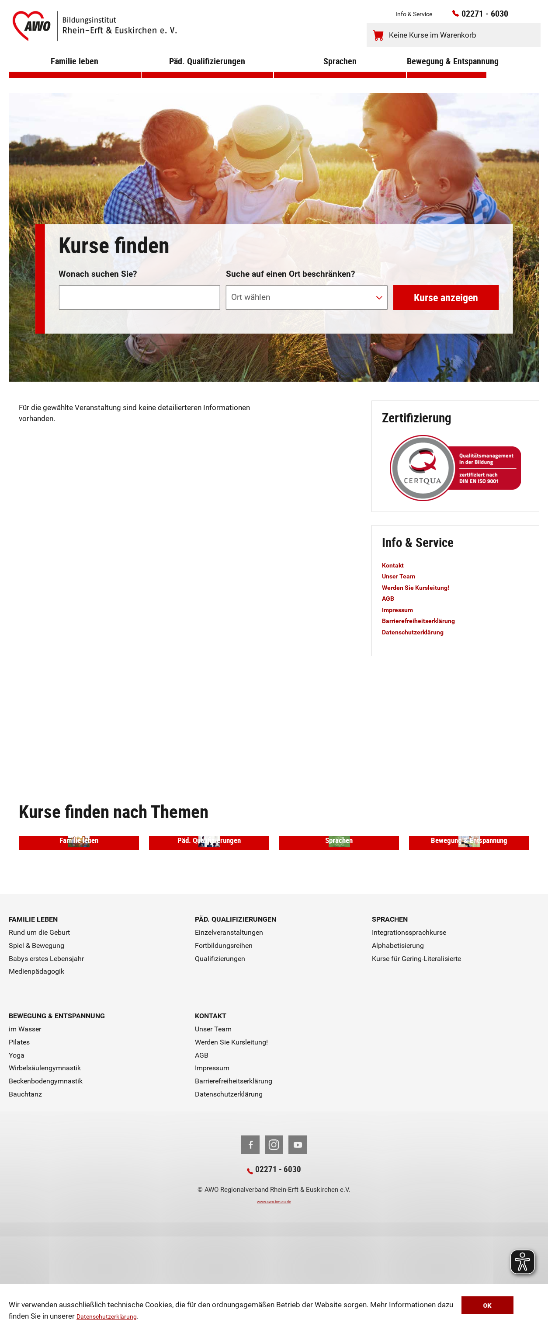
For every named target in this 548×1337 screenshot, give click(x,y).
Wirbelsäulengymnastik (45, 1166)
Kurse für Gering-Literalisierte (416, 1056)
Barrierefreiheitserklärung (425, 620)
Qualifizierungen (220, 1056)
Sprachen (340, 74)
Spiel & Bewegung (36, 1043)
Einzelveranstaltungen (229, 1030)
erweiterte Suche (460, 244)
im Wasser (25, 1127)
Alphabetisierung (398, 1043)
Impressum (401, 609)
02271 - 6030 (473, 16)
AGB (389, 598)
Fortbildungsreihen (224, 1043)
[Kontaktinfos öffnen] (516, 17)
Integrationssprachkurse (409, 1030)
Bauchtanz (25, 1192)
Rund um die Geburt (39, 1030)
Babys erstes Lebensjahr (46, 1056)
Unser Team (402, 575)
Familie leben (74, 74)
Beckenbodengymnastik (46, 1179)
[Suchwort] (139, 298)
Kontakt (395, 565)
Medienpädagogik (36, 1069)
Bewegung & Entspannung (446, 74)
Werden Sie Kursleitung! (423, 587)
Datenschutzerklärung (112, 1317)
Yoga (16, 1153)
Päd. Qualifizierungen (207, 74)
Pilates (19, 1140)
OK (512, 1306)
